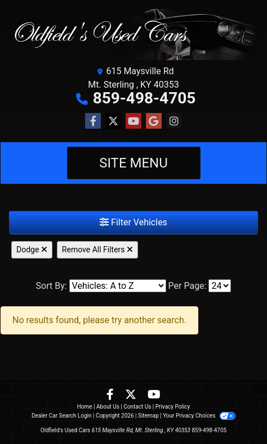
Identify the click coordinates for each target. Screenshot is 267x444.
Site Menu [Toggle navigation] (133, 163)
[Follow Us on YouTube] (133, 121)
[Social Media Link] (174, 121)
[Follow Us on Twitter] (113, 121)
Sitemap (148, 416)
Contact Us (137, 407)
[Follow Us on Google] (154, 121)
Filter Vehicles (133, 222)
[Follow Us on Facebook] (93, 121)
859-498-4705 (144, 98)
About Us (107, 407)
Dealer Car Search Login (62, 416)
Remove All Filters (97, 249)
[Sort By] (117, 285)
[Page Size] (219, 285)
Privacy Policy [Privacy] (172, 407)
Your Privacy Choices (199, 416)
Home (84, 407)
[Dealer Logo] (133, 34)
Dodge (31, 249)
